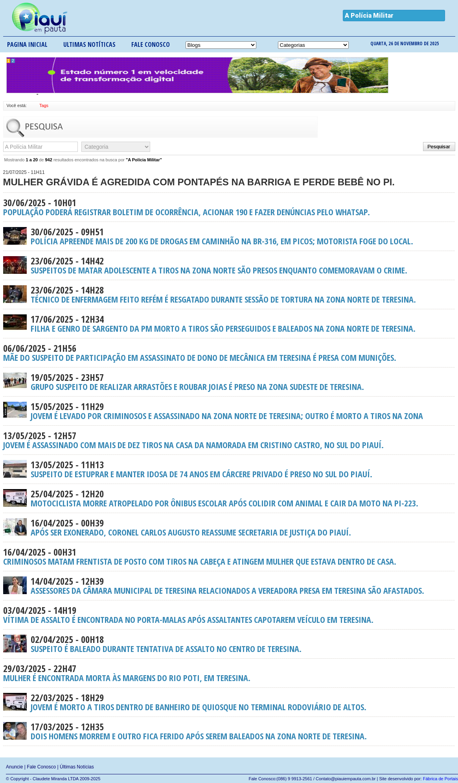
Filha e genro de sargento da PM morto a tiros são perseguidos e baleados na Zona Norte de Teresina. (229, 323)
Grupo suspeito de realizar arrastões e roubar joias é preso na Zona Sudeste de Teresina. (229, 382)
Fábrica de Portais (440, 778)
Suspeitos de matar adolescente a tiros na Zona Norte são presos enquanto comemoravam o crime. (229, 265)
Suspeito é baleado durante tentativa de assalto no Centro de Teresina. (229, 644)
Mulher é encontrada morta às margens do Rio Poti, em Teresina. (229, 673)
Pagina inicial (27, 44)
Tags (43, 105)
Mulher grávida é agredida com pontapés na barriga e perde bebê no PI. (229, 177)
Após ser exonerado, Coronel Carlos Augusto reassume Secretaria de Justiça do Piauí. (229, 527)
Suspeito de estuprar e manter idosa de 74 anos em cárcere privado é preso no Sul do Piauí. (229, 469)
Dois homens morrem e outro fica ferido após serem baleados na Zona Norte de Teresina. (229, 731)
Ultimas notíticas (89, 44)
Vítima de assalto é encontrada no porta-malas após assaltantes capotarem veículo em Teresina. (229, 615)
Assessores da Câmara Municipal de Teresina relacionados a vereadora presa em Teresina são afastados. (229, 585)
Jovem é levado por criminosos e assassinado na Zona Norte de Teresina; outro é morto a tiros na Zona (229, 411)
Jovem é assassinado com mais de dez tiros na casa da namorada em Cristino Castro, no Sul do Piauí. (229, 440)
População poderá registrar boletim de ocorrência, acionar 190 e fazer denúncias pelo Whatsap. (229, 207)
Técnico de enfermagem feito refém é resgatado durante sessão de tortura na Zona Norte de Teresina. (229, 294)
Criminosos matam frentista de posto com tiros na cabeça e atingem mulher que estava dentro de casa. (229, 556)
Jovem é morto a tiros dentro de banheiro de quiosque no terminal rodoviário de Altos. (229, 702)
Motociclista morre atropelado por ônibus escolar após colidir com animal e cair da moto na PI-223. (229, 498)
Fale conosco (150, 44)
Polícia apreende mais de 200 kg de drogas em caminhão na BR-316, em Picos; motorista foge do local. (229, 236)
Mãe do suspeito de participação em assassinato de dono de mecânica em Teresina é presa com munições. (229, 352)
